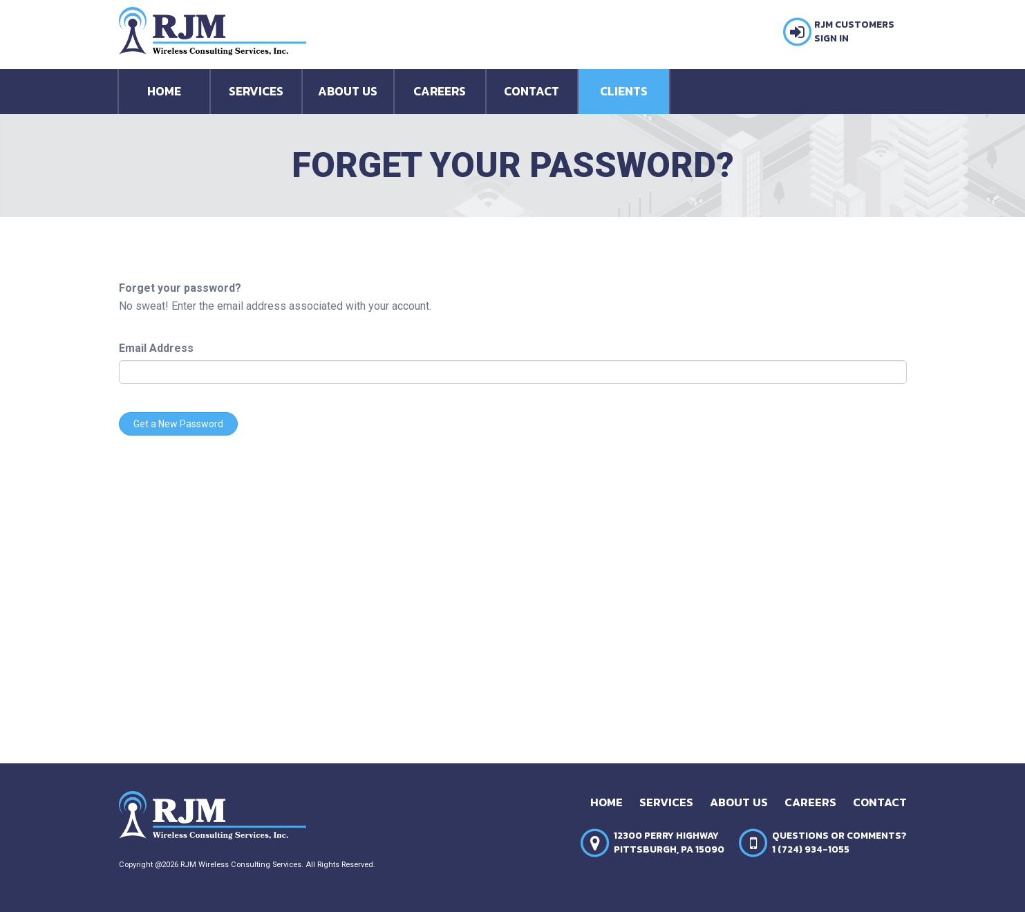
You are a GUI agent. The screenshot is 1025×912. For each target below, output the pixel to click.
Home (164, 91)
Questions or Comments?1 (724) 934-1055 (839, 843)
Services (256, 91)
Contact (531, 91)
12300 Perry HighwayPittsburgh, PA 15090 (669, 843)
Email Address (156, 348)
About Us (347, 91)
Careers (439, 91)
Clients (624, 91)
